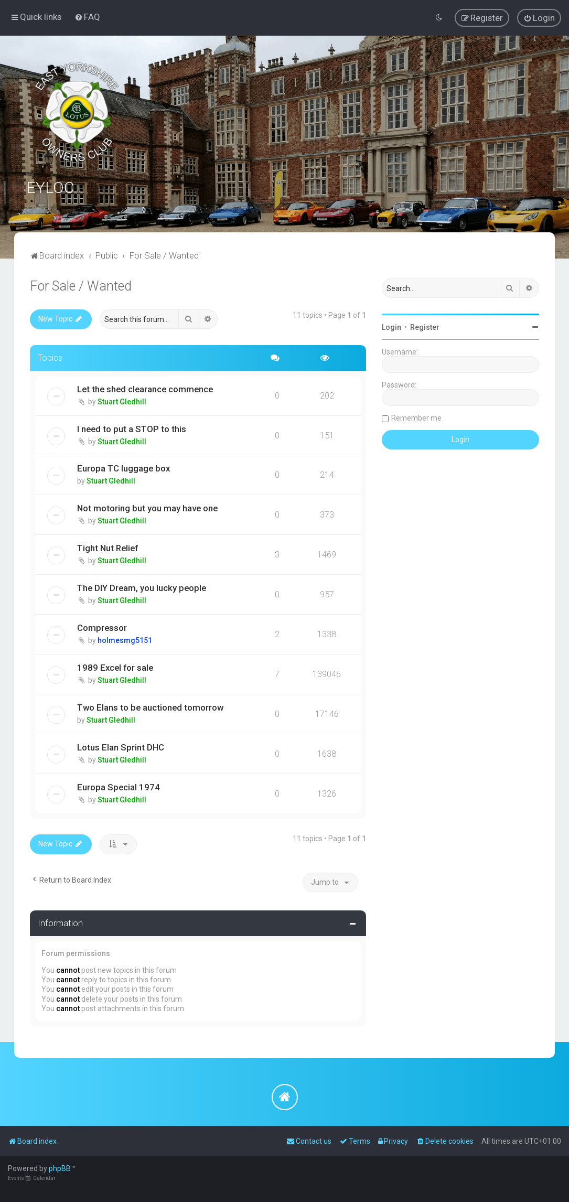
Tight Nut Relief (107, 547)
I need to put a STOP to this (131, 428)
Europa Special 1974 (118, 786)
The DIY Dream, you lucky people (141, 587)
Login (391, 327)
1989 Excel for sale (115, 667)
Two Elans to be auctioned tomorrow (150, 707)
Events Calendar (32, 1178)
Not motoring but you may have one (147, 507)
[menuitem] (87, 17)
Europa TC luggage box (123, 468)
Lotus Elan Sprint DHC (120, 747)
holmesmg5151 (125, 640)
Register (424, 327)
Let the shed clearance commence (145, 388)
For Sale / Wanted (81, 285)
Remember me (416, 417)
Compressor (102, 627)
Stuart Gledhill (122, 400)
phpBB (60, 1168)
